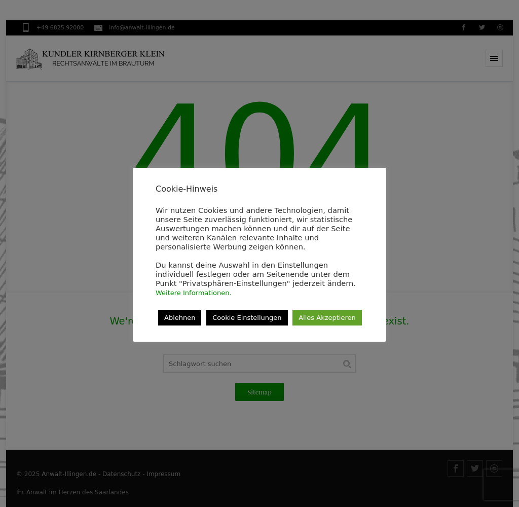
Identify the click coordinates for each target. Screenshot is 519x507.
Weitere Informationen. (194, 293)
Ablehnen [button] (179, 317)
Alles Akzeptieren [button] (327, 317)
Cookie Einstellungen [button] (246, 317)
